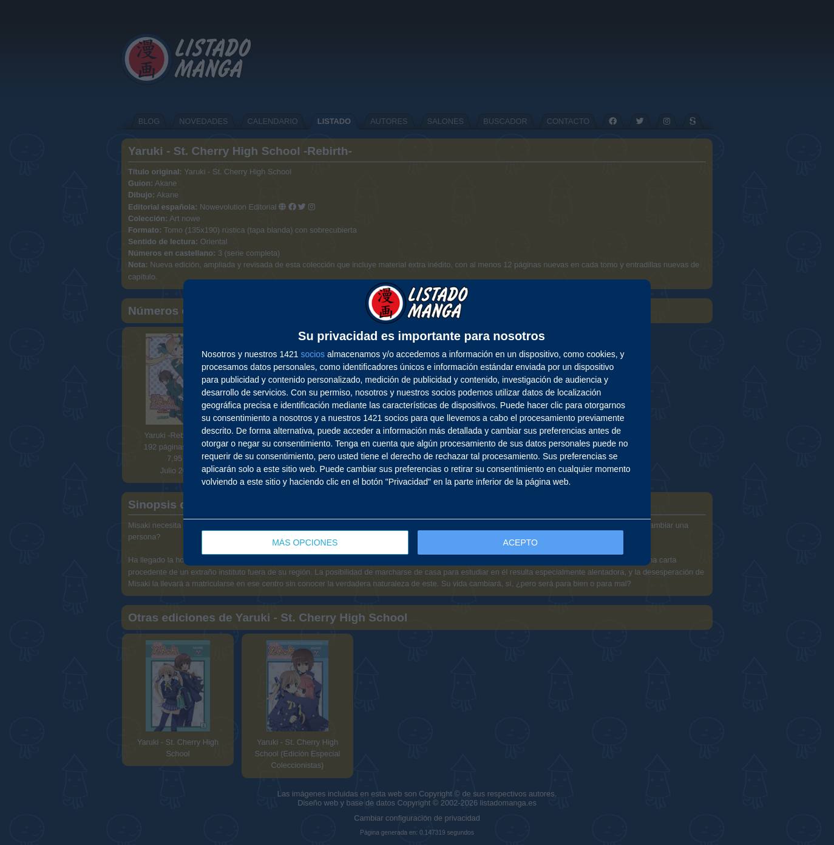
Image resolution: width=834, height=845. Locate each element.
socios (312, 354)
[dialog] (417, 422)
